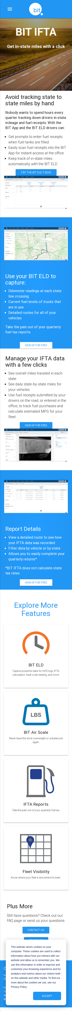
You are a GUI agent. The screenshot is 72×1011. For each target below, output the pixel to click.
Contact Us (36, 930)
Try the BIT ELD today (36, 172)
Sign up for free (36, 345)
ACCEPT (47, 995)
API (5, 995)
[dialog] (36, 972)
